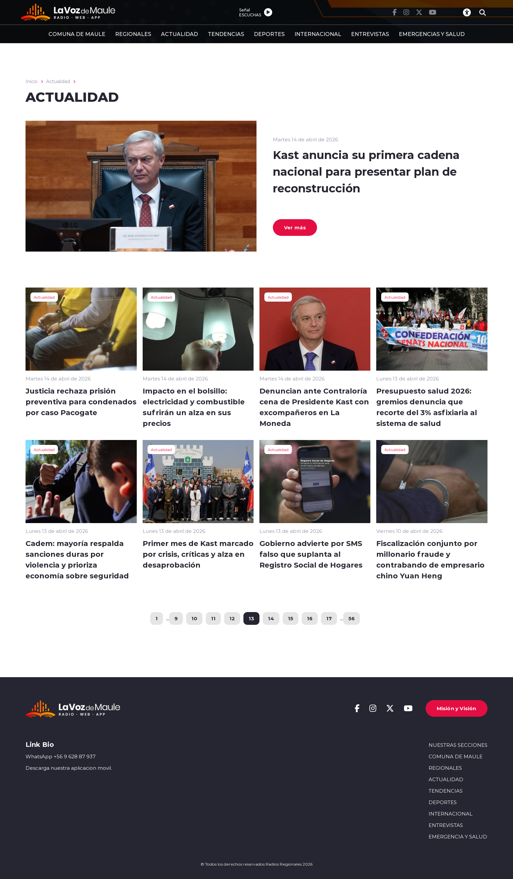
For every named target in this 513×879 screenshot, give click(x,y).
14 (271, 618)
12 (232, 618)
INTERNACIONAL (317, 33)
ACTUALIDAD (179, 33)
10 (194, 618)
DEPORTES (269, 33)
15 (290, 618)
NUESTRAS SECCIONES (458, 745)
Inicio (32, 81)
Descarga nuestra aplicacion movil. (69, 767)
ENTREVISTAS (370, 33)
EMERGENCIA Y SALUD (458, 836)
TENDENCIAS (226, 33)
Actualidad (58, 81)
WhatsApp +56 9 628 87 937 (61, 756)
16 (309, 618)
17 (329, 618)
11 (213, 618)
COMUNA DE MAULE (76, 33)
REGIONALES (133, 33)
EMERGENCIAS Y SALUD (432, 33)
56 (351, 618)
